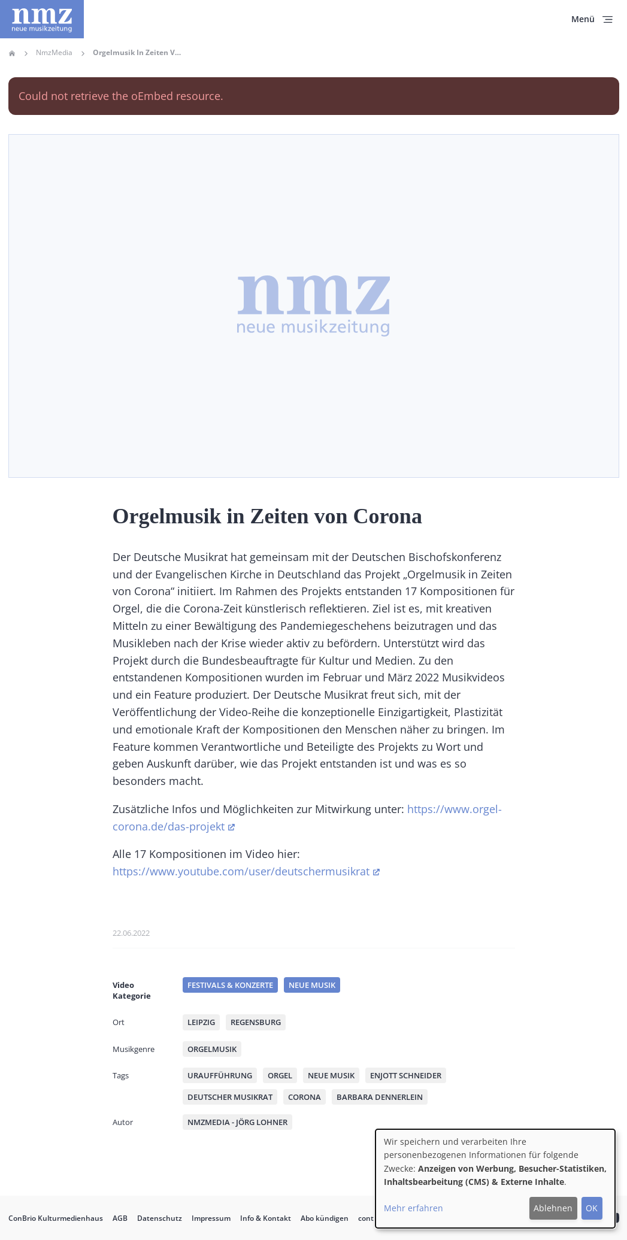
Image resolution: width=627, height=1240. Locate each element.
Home (12, 53)
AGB (120, 1218)
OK (592, 1208)
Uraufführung (219, 1075)
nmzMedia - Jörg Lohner (237, 1122)
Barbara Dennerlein (380, 1097)
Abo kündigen (325, 1218)
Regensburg (256, 1022)
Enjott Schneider (405, 1075)
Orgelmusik (212, 1049)
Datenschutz (159, 1218)
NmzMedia (54, 52)
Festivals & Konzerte (230, 985)
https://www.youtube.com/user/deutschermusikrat (241, 871)
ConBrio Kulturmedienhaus (55, 1218)
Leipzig (201, 1022)
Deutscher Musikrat (229, 1097)
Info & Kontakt (265, 1218)
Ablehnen (553, 1208)
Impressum (211, 1218)
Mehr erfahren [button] (413, 1208)
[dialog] (495, 1178)
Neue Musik (312, 985)
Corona (304, 1097)
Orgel (280, 1075)
